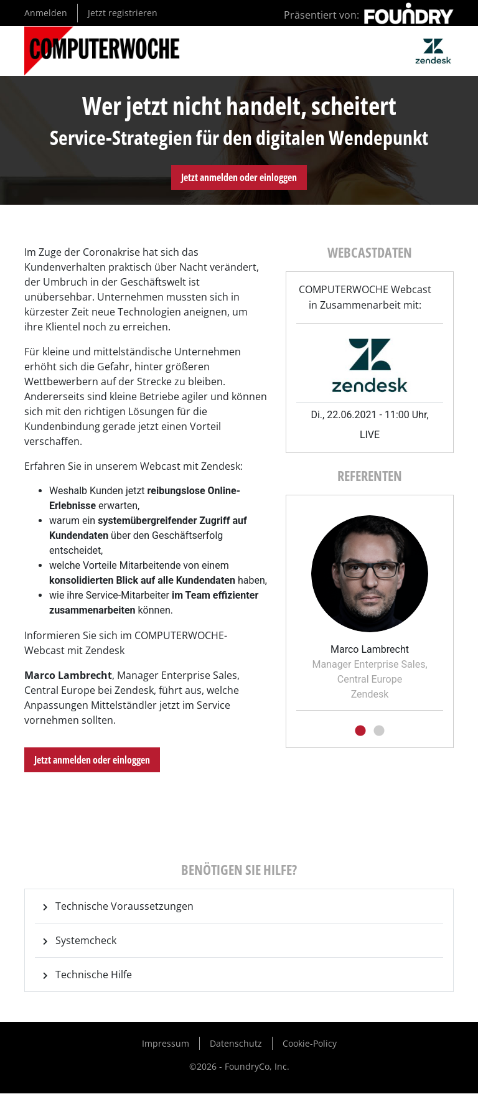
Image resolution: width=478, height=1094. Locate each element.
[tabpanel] (369, 603)
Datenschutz (236, 1043)
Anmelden (45, 13)
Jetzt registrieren (122, 13)
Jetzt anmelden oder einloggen (239, 177)
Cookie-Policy (310, 1043)
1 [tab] (360, 731)
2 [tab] (379, 731)
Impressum (165, 1043)
